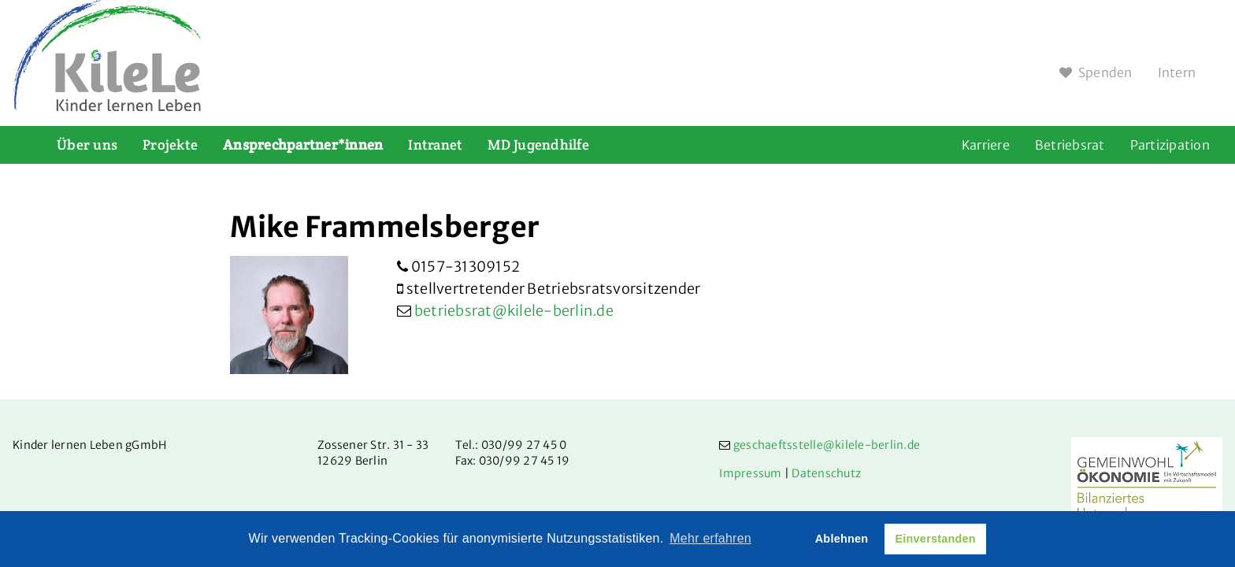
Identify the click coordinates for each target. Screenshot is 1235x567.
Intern (1177, 72)
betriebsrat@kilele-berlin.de (514, 311)
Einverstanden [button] (935, 538)
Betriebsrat (1070, 145)
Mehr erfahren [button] (710, 538)
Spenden (1096, 72)
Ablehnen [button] (842, 538)
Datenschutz (826, 473)
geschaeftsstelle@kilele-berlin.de (826, 445)
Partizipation (1170, 145)
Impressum (750, 473)
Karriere (986, 145)
